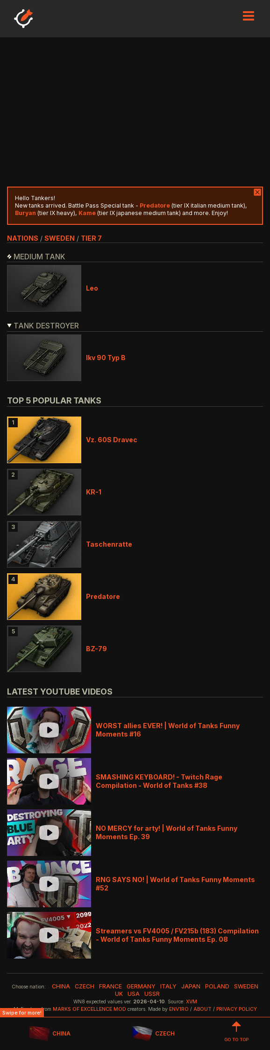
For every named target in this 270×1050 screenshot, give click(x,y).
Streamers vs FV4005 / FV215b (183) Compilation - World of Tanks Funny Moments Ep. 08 (177, 935)
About (202, 1009)
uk (119, 993)
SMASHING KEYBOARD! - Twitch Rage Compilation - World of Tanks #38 (159, 781)
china (61, 986)
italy (168, 986)
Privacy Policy (236, 1009)
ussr (152, 993)
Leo (92, 288)
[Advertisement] (135, 112)
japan (190, 986)
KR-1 (93, 492)
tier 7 (91, 238)
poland (217, 986)
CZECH (153, 1034)
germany (141, 986)
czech (84, 986)
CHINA (49, 1034)
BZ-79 (96, 649)
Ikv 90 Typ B (106, 358)
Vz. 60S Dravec (111, 440)
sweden (59, 238)
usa (134, 993)
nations (22, 238)
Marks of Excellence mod (89, 1009)
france (110, 986)
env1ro (179, 1009)
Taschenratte (109, 544)
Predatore (103, 596)
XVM (191, 1002)
